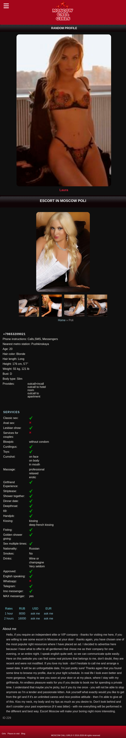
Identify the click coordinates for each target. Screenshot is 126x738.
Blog (23, 733)
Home (61, 320)
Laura (63, 190)
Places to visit (14, 733)
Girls (4, 733)
